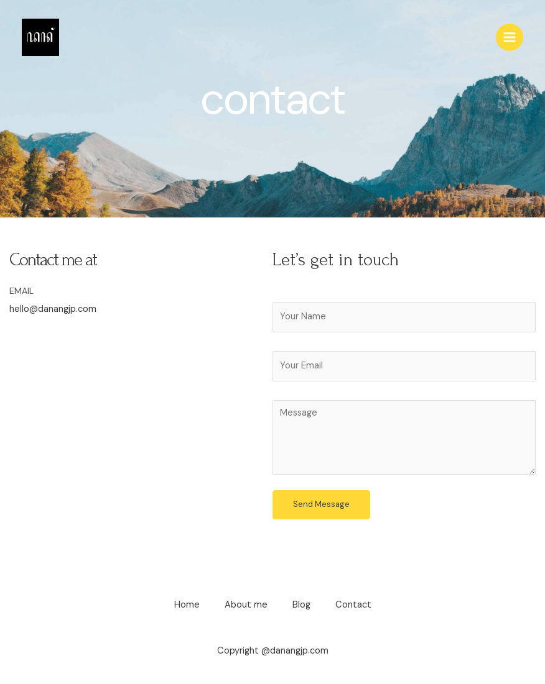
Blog (301, 605)
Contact (353, 605)
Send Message (321, 504)
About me (246, 605)
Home (187, 605)
